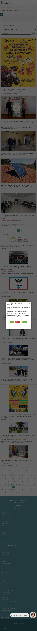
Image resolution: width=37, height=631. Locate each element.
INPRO (20, 325)
